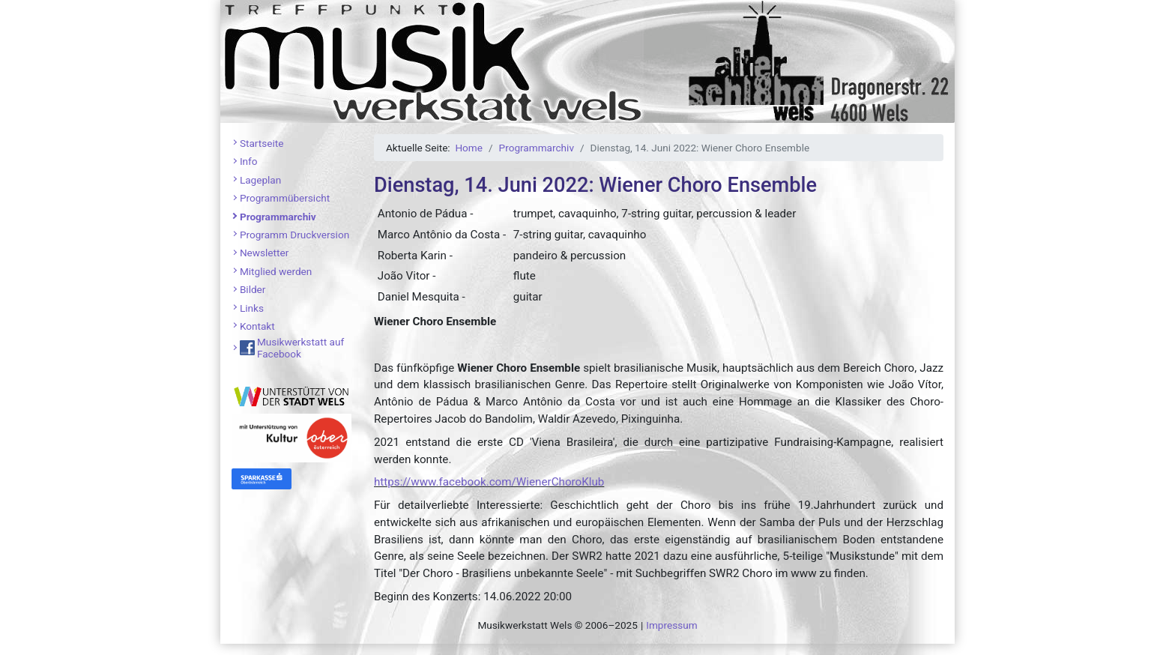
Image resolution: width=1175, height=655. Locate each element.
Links (252, 308)
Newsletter (264, 253)
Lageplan (260, 180)
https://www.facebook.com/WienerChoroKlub (489, 482)
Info (249, 161)
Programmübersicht (285, 198)
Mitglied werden (276, 271)
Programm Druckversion (294, 235)
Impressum (671, 625)
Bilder (253, 289)
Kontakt (257, 326)
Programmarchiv (278, 217)
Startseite (261, 143)
